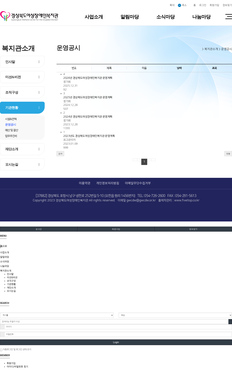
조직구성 (11, 92)
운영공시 (10, 124)
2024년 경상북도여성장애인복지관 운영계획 (87, 116)
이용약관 (84, 183)
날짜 (179, 68)
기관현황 (11, 107)
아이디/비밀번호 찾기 (17, 366)
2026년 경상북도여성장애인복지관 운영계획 (87, 77)
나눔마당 (201, 16)
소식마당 (165, 16)
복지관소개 (5, 271)
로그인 (202, 5)
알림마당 (129, 16)
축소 (182, 5)
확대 (171, 5)
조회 (214, 68)
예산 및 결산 (11, 130)
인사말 (10, 62)
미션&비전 (13, 77)
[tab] (116, 252)
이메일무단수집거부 (138, 183)
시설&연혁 (10, 119)
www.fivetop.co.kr (186, 200)
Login (116, 342)
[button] (60, 153)
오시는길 (11, 164)
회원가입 (214, 5)
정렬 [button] (228, 153)
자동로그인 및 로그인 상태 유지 (15, 349)
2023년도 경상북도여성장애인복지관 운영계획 (89, 136)
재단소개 (11, 149)
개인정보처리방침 (107, 183)
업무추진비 (11, 136)
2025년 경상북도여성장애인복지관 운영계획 (87, 97)
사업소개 (94, 16)
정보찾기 (227, 5)
